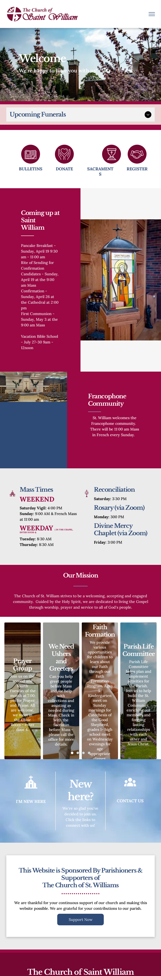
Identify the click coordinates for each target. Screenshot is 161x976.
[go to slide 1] (72, 753)
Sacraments (100, 171)
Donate (64, 168)
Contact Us (130, 800)
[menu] (151, 14)
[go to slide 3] (83, 753)
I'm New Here (31, 801)
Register (137, 168)
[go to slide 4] (89, 753)
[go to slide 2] (78, 753)
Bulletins (30, 168)
